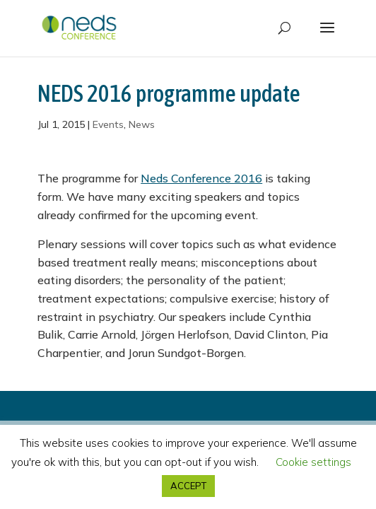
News (142, 124)
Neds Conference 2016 (201, 178)
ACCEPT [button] (188, 485)
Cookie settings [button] (313, 462)
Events (108, 124)
